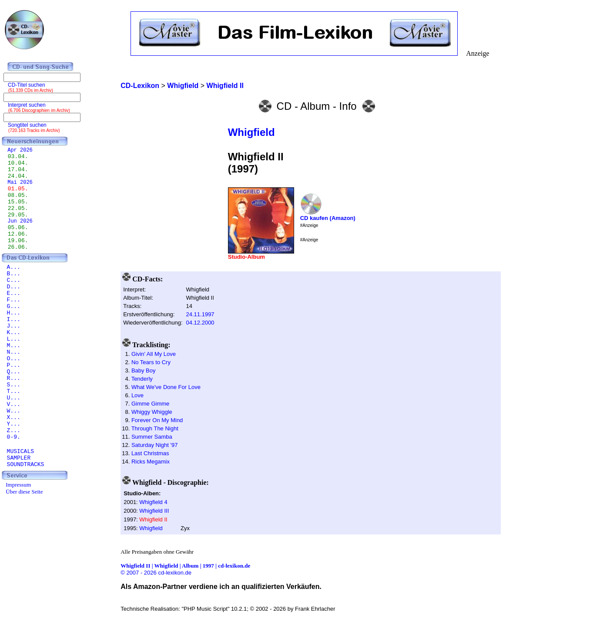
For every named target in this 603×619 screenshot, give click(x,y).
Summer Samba (151, 436)
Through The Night (154, 428)
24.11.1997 (200, 314)
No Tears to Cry (151, 362)
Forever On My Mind (157, 420)
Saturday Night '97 (154, 445)
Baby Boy (143, 370)
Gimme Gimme (150, 403)
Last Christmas (150, 453)
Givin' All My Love (153, 354)
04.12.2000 (200, 322)
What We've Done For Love (166, 387)
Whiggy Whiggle (151, 412)
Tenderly (142, 378)
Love (137, 395)
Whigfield (251, 132)
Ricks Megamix (150, 461)
